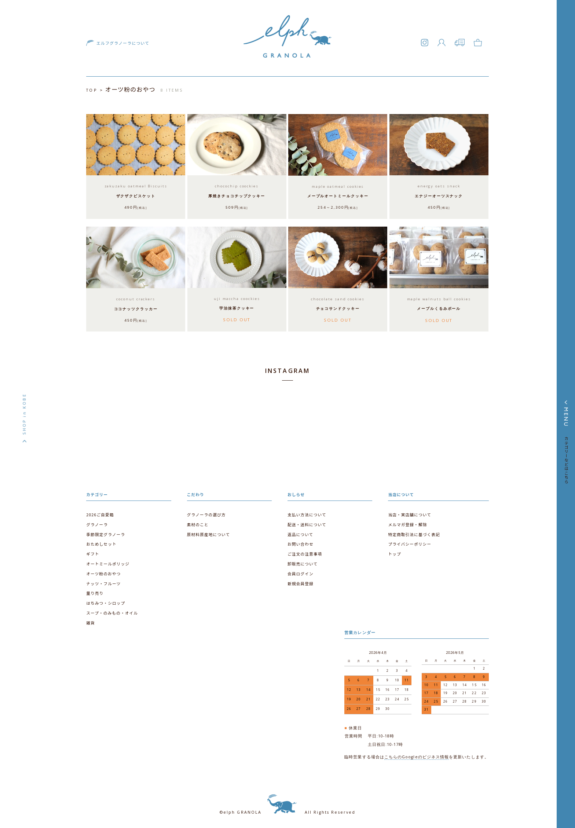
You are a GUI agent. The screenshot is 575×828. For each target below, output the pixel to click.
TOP (91, 90)
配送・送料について (307, 523)
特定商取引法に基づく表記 (414, 533)
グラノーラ (96, 523)
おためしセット (101, 543)
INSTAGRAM (287, 370)
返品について (300, 533)
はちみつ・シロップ (105, 601)
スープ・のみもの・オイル (112, 611)
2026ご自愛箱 (100, 513)
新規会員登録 (300, 582)
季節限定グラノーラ (105, 533)
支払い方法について (307, 513)
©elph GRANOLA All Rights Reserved (287, 809)
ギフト (92, 552)
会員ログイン (300, 572)
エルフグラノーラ (287, 46)
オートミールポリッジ (107, 562)
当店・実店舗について (409, 513)
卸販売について (303, 562)
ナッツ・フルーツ (103, 582)
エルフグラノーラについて (121, 43)
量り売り (94, 591)
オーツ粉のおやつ (103, 572)
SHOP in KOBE (24, 414)
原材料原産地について (208, 533)
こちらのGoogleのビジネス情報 (416, 754)
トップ (394, 552)
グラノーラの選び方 (206, 513)
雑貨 (90, 621)
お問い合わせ (300, 543)
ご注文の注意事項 (305, 552)
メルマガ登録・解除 (407, 523)
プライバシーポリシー (409, 543)
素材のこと (198, 523)
